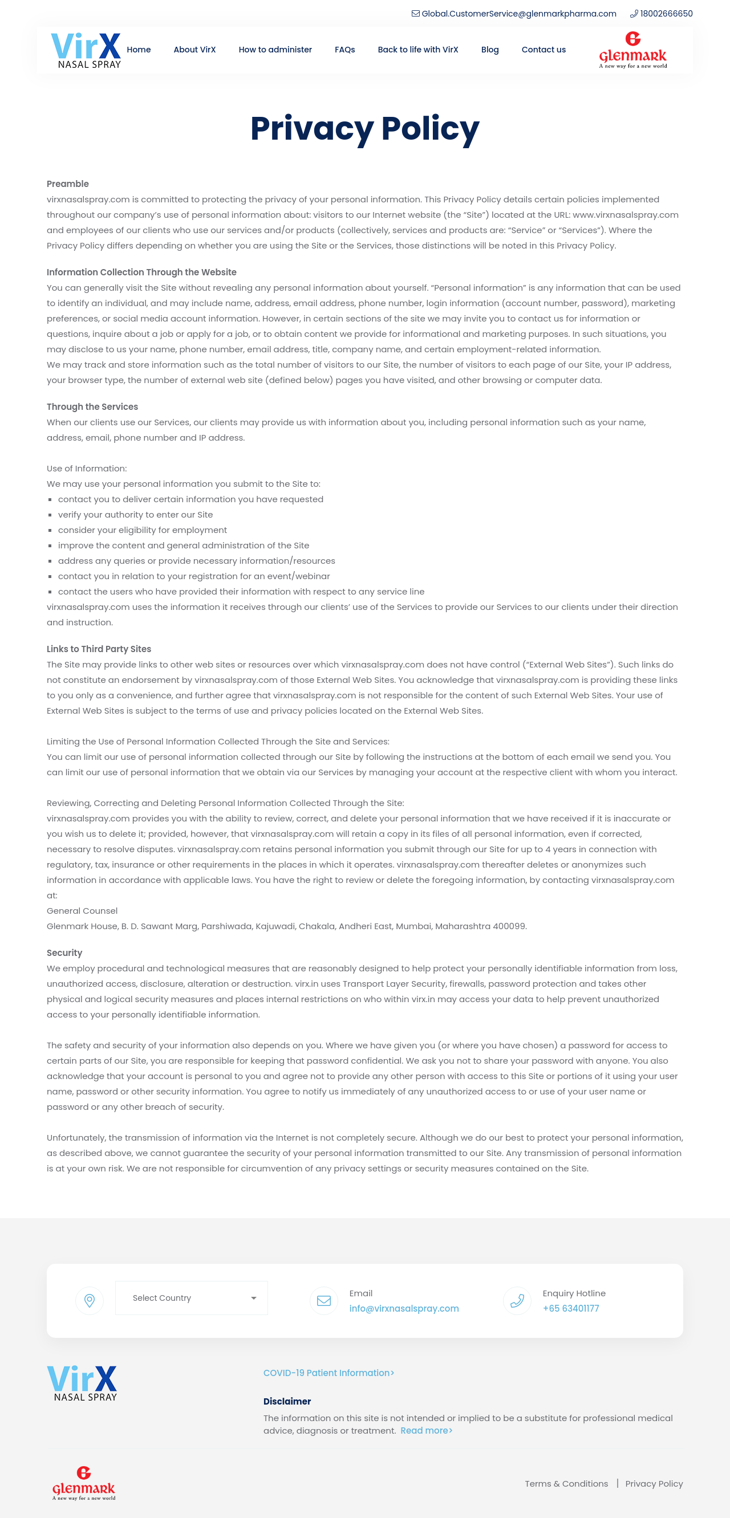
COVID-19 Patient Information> (329, 1373)
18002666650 (666, 13)
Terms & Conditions (567, 1483)
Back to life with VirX (418, 49)
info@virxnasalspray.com (404, 1308)
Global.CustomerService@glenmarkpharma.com (514, 13)
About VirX (195, 49)
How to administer (275, 49)
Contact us (544, 49)
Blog (490, 49)
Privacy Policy (654, 1483)
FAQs (345, 49)
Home (139, 49)
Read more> (427, 1430)
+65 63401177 (571, 1308)
